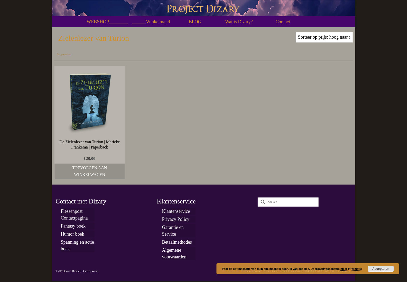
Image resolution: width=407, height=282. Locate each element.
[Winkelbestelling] (324, 37)
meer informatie (351, 268)
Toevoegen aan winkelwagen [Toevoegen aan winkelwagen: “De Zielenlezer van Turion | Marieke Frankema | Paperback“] (89, 171)
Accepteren (380, 269)
